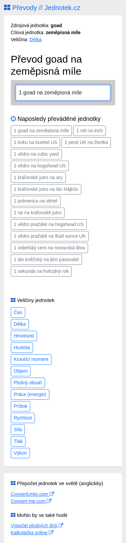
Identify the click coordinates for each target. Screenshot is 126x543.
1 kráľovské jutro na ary (38, 177)
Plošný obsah (28, 382)
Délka (36, 39)
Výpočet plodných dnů (37, 525)
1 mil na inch (89, 130)
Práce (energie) (30, 394)
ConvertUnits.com (32, 494)
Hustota (22, 347)
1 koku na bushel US (35, 142)
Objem (21, 371)
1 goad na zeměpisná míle (41, 130)
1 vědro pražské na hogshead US (49, 224)
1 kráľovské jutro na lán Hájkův (46, 189)
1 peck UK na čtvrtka (86, 142)
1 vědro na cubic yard (36, 154)
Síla (18, 429)
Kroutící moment (31, 359)
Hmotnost (24, 335)
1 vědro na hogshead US (40, 165)
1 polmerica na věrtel (35, 201)
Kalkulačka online (32, 532)
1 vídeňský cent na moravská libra (49, 247)
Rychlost (23, 417)
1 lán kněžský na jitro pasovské (46, 259)
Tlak (18, 441)
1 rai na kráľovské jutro (37, 212)
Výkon (20, 453)
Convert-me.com (31, 501)
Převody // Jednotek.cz (42, 7)
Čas (18, 312)
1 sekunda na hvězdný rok (41, 271)
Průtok (20, 406)
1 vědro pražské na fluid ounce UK (50, 236)
